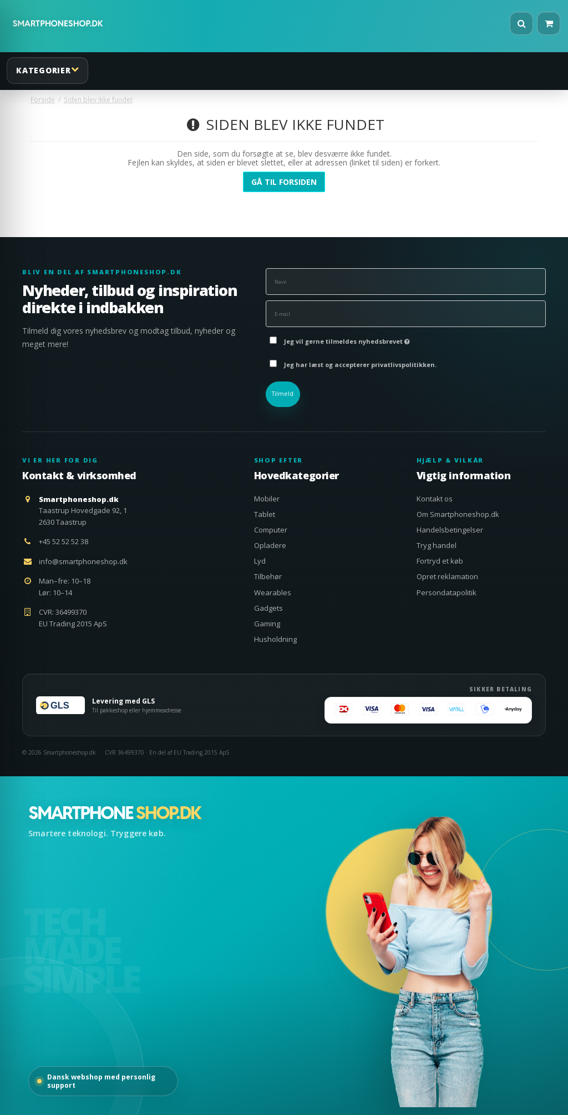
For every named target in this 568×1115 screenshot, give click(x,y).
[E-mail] (406, 313)
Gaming (267, 624)
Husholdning (275, 639)
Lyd (260, 561)
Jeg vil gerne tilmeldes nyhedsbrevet (346, 339)
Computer (270, 530)
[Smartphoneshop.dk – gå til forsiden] (114, 813)
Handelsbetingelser (450, 530)
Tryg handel (437, 545)
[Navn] (406, 281)
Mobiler (267, 499)
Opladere (270, 545)
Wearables (272, 592)
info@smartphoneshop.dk (83, 561)
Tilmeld (282, 394)
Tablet (264, 514)
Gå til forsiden (284, 182)
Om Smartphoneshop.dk (458, 514)
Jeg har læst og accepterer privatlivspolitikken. (360, 364)
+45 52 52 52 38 (63, 541)
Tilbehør (268, 576)
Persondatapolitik (446, 592)
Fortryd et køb (440, 561)
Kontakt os (435, 499)
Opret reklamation (447, 576)
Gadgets (268, 608)
